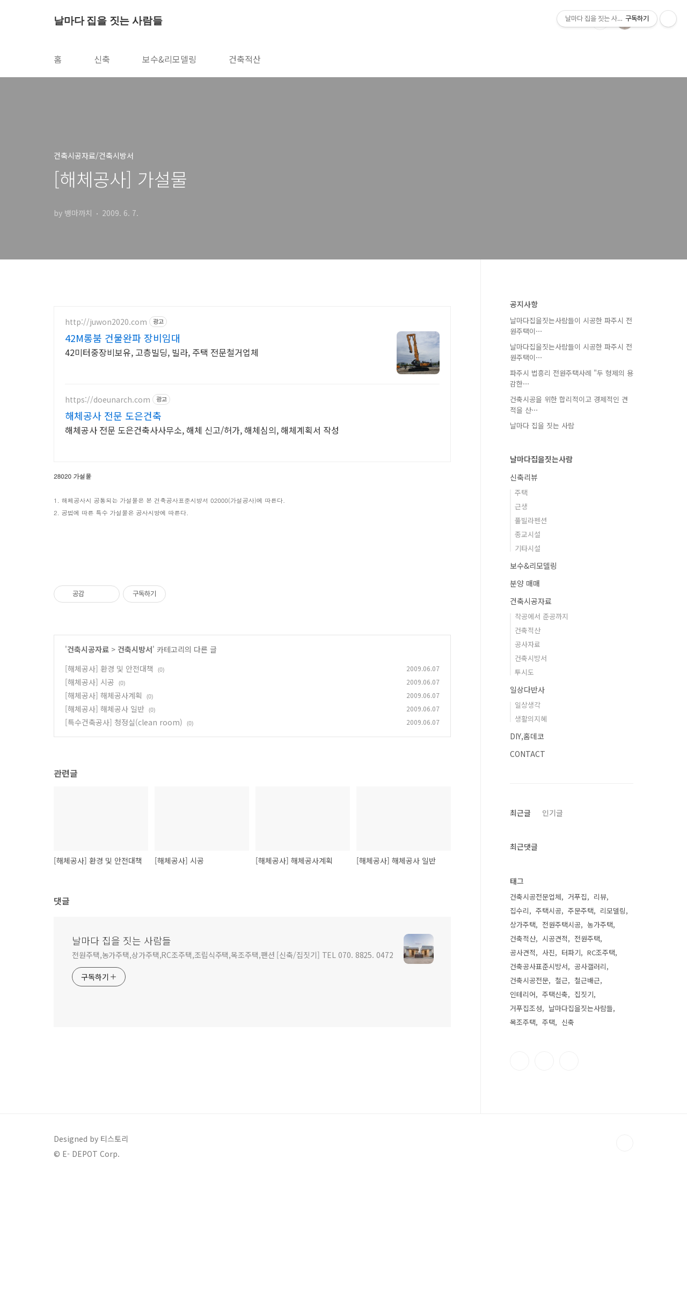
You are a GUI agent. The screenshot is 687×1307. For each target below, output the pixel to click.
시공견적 (555, 938)
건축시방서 (135, 799)
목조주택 (523, 1022)
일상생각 (527, 705)
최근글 (520, 812)
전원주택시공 (561, 924)
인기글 (552, 812)
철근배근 (587, 980)
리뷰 (600, 897)
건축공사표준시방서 (539, 966)
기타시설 (527, 548)
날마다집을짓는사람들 (581, 1008)
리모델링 (613, 910)
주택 (521, 492)
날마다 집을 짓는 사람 (542, 425)
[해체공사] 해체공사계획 (103, 845)
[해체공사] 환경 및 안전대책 (109, 818)
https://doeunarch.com (107, 399)
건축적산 (245, 59)
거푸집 (577, 897)
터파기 (571, 952)
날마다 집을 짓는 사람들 (108, 20)
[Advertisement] (252, 632)
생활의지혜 (531, 719)
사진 (548, 952)
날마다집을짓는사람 (541, 459)
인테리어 (523, 994)
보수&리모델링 (169, 59)
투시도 (524, 672)
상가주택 (523, 924)
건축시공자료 (88, 799)
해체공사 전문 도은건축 (113, 415)
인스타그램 (519, 1061)
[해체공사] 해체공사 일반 (104, 858)
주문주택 (581, 910)
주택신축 (555, 994)
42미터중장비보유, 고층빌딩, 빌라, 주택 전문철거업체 (162, 352)
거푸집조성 (526, 1008)
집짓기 (584, 994)
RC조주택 (601, 952)
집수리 (519, 910)
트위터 (544, 1061)
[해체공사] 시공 (89, 832)
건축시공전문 (529, 980)
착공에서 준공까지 (541, 616)
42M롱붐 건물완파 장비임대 (122, 337)
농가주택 (600, 924)
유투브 (569, 1061)
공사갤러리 (590, 966)
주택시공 (548, 910)
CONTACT (527, 753)
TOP (624, 1271)
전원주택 (587, 938)
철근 (561, 980)
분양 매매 (525, 583)
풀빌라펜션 (531, 520)
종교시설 (527, 534)
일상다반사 (527, 689)
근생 (521, 506)
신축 (102, 59)
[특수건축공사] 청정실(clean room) (123, 872)
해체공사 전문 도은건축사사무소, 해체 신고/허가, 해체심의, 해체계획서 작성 (202, 430)
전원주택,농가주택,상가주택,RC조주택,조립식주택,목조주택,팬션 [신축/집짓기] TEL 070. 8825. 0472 (232, 1105)
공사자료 (527, 644)
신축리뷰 (524, 477)
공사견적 (523, 952)
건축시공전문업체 (535, 897)
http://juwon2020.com (106, 321)
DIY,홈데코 (527, 736)
